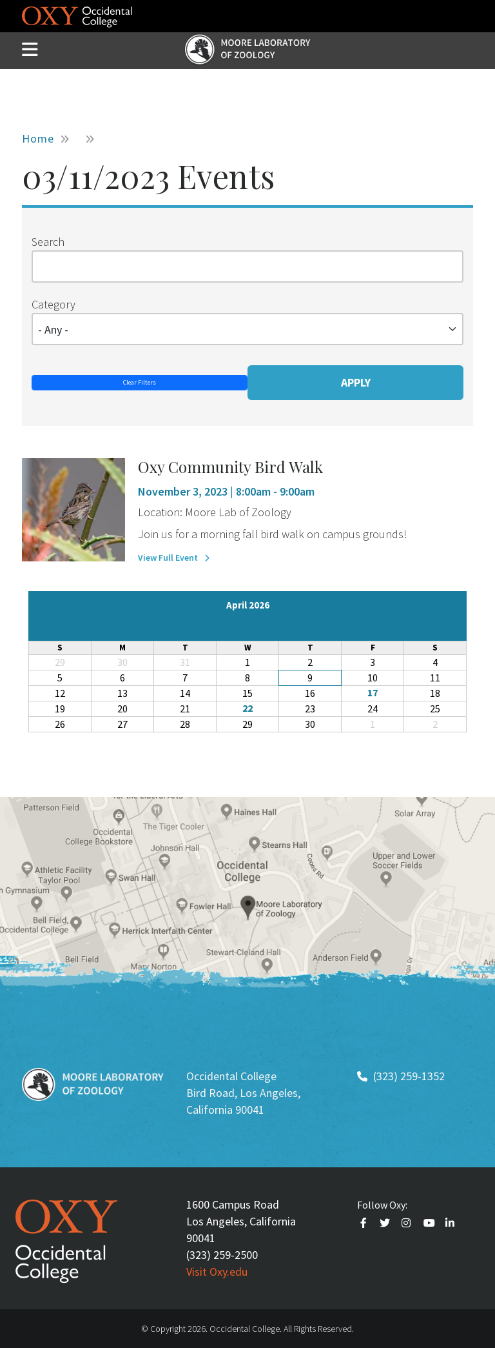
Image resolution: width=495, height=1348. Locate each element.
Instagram (408, 1223)
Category (53, 304)
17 (372, 692)
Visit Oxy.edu (217, 1271)
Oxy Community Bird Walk (230, 466)
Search (48, 241)
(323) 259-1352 (409, 1076)
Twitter (386, 1223)
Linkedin (451, 1223)
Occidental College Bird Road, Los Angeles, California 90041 (243, 1093)
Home (38, 138)
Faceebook (365, 1223)
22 (247, 707)
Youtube (429, 1223)
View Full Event (168, 557)
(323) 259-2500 (222, 1254)
